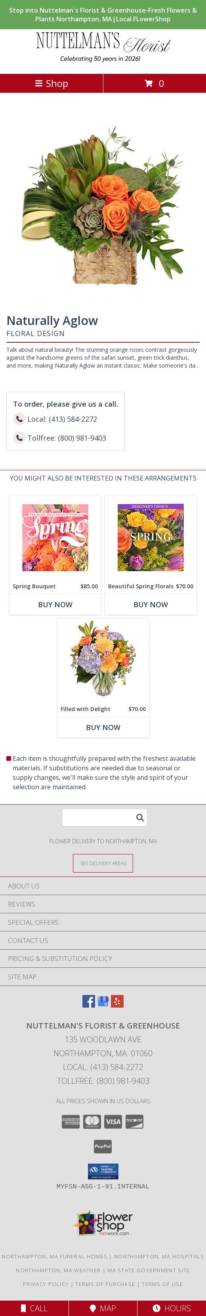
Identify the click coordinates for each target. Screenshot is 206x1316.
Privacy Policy (46, 1284)
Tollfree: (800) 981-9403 (103, 1081)
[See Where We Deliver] (103, 863)
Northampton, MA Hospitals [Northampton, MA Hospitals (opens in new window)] (159, 1256)
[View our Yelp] (117, 1005)
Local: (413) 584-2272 (103, 1067)
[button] (103, 1171)
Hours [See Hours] (172, 1308)
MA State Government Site (148, 1270)
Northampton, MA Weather (58, 1270)
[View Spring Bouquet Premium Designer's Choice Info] (55, 537)
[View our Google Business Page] (103, 1005)
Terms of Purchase (105, 1284)
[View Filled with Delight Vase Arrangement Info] (103, 660)
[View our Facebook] (88, 1005)
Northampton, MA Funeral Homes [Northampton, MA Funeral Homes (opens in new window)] (54, 1256)
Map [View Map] (103, 1308)
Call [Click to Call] (34, 1308)
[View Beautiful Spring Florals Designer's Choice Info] (150, 537)
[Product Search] (104, 817)
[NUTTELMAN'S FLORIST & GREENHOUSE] (103, 62)
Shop (51, 83)
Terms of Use (162, 1284)
